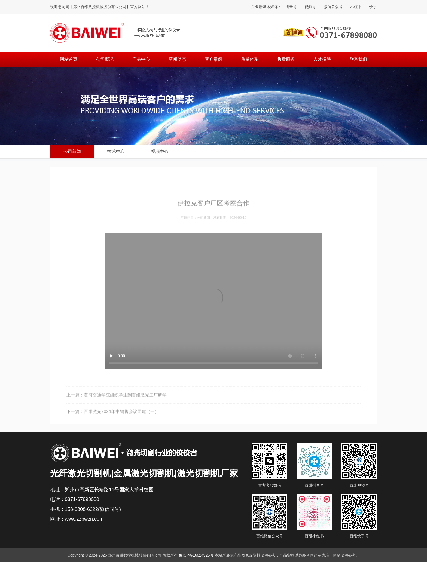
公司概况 (105, 59)
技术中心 (116, 151)
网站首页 (68, 59)
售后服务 (286, 59)
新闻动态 (177, 59)
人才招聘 (322, 59)
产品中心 (141, 59)
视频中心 (160, 151)
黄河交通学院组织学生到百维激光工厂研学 (125, 408)
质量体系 (249, 59)
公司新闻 (72, 151)
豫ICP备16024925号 (196, 555)
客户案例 (213, 59)
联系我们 (358, 59)
